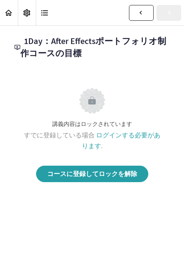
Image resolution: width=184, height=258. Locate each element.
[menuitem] (27, 12)
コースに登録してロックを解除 (92, 174)
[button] (9, 12)
